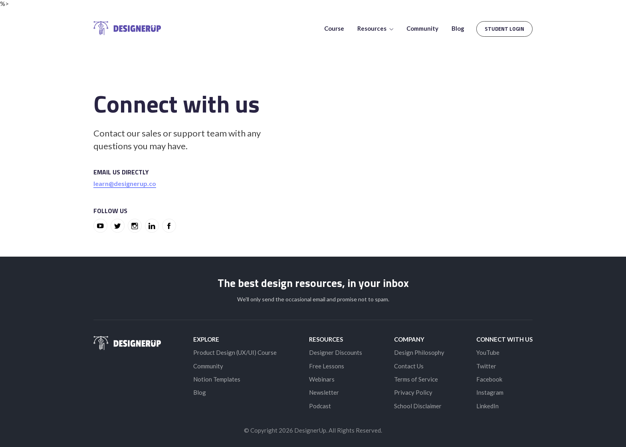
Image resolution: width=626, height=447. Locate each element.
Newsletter (324, 392)
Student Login (504, 29)
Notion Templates (216, 379)
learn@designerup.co (124, 183)
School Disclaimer (418, 405)
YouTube (487, 352)
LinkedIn (487, 405)
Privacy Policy (413, 392)
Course (334, 28)
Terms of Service (416, 379)
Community (422, 28)
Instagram (489, 392)
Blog (458, 28)
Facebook (489, 379)
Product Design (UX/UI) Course (235, 352)
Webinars (322, 379)
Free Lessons (326, 366)
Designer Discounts (335, 352)
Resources (375, 28)
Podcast (320, 405)
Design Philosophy (419, 352)
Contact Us (409, 366)
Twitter (486, 366)
